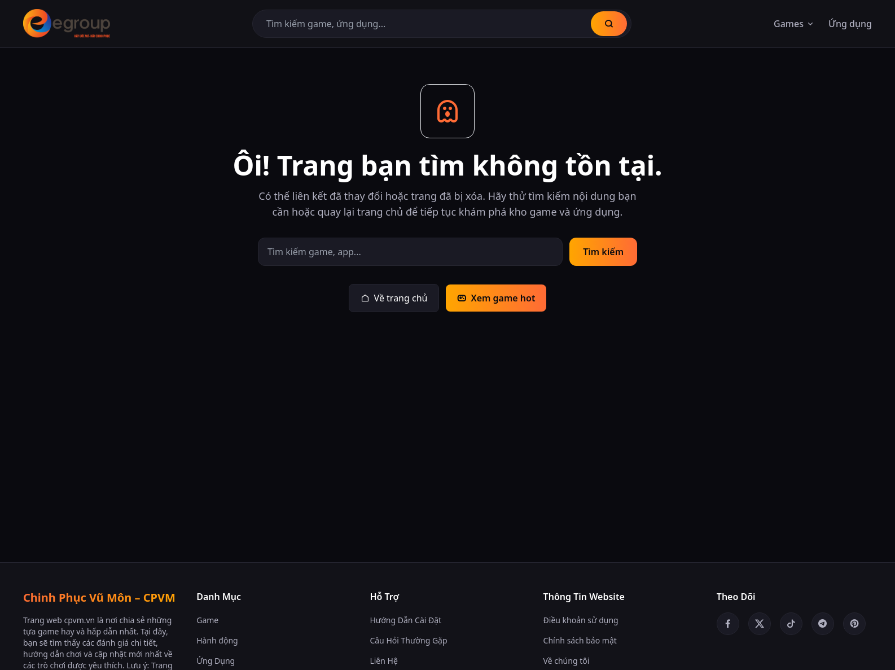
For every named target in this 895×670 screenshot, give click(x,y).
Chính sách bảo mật (580, 640)
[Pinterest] (854, 623)
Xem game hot (496, 298)
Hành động (217, 640)
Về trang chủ (394, 298)
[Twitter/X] (759, 623)
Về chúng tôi (566, 660)
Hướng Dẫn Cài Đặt (405, 620)
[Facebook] (728, 623)
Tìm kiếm (603, 252)
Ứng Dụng (215, 660)
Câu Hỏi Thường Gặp (408, 640)
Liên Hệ (383, 660)
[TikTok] (791, 623)
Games (794, 23)
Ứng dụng (850, 23)
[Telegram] (822, 623)
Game (207, 620)
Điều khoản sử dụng (580, 620)
